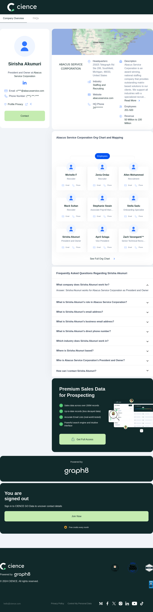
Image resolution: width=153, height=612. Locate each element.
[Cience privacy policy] (26, 104)
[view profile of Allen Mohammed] (133, 167)
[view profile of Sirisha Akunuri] (71, 229)
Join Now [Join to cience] (76, 516)
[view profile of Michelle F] (71, 167)
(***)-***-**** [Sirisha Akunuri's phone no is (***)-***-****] (32, 96)
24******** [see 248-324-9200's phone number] (98, 107)
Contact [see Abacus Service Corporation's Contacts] (25, 116)
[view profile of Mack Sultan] (71, 198)
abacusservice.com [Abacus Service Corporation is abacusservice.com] (103, 98)
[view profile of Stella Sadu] (133, 198)
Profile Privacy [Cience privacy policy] (13, 104)
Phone (76, 185)
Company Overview (13, 18)
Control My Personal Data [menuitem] (79, 603)
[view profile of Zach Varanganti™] (133, 229)
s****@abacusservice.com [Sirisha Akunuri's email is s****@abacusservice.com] (30, 91)
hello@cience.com (12, 603)
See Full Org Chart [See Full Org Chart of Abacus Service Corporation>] (100, 258)
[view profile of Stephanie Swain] (102, 198)
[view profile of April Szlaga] (102, 229)
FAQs (36, 18)
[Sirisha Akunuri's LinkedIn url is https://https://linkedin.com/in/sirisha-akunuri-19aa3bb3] (25, 82)
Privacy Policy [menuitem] (57, 603)
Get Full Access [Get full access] (82, 439)
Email (65, 185)
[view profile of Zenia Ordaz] (102, 167)
